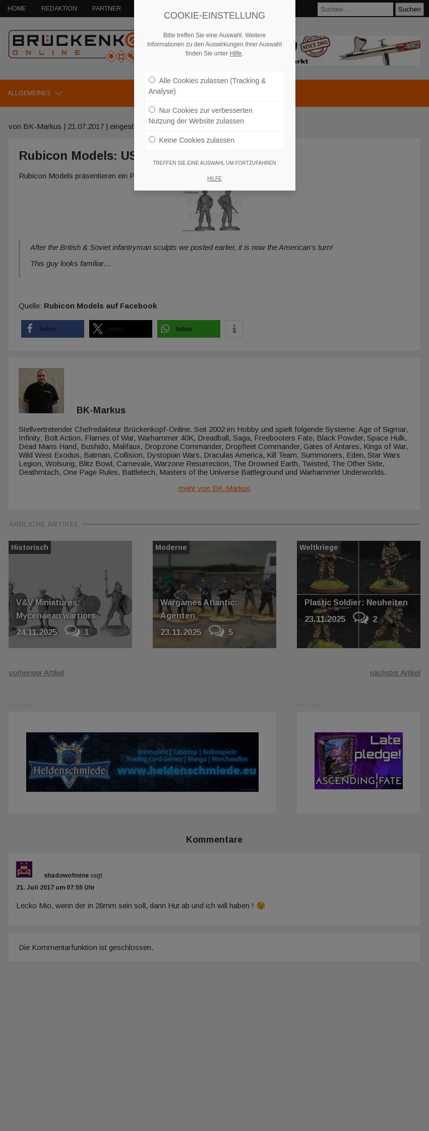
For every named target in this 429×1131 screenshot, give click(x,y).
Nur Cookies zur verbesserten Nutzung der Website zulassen (201, 110)
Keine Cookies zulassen (191, 135)
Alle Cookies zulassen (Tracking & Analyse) (207, 81)
